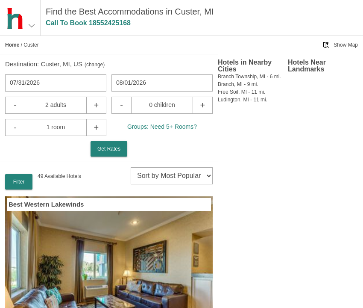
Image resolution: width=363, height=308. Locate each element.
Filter (19, 182)
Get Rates (108, 149)
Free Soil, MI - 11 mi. (241, 92)
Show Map (346, 45)
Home (12, 45)
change (94, 65)
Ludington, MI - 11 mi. (242, 100)
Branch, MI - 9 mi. (238, 84)
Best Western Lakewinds (46, 204)
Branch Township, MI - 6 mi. (249, 77)
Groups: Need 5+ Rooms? (162, 126)
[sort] (172, 175)
